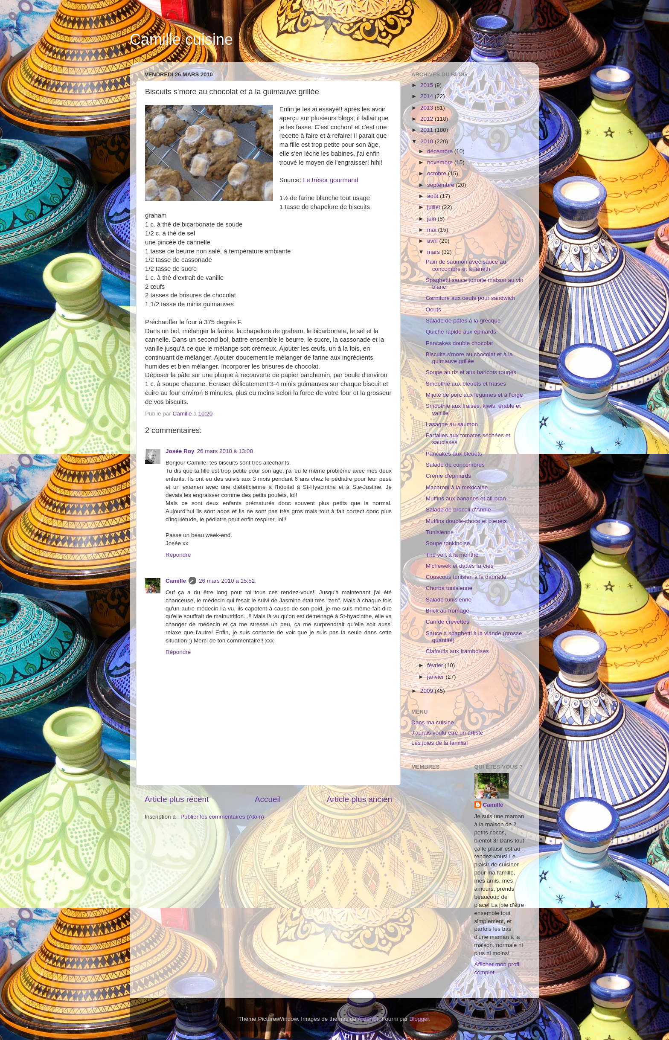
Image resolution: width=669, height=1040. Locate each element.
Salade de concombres (455, 465)
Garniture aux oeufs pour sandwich (470, 298)
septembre (441, 185)
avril (433, 241)
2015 (427, 85)
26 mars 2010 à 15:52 (227, 581)
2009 (427, 691)
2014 (427, 96)
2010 (427, 141)
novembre (440, 162)
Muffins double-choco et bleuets (466, 521)
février (436, 665)
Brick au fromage (447, 610)
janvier (436, 677)
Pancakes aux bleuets (454, 453)
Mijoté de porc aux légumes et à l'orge (474, 395)
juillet (434, 207)
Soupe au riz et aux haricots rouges (471, 372)
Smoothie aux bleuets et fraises (466, 384)
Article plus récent (177, 799)
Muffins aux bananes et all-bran (466, 498)
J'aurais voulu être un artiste (447, 732)
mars (434, 252)
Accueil (268, 799)
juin (432, 218)
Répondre (178, 555)
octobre (437, 173)
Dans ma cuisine (432, 722)
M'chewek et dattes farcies (460, 566)
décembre (440, 151)
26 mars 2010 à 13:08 (225, 451)
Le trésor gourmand (330, 180)
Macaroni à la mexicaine (457, 487)
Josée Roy (180, 451)
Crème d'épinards (448, 476)
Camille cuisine (181, 39)
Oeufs (433, 309)
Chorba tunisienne (449, 588)
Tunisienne (440, 532)
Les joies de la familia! (439, 743)
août (433, 196)
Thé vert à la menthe (452, 555)
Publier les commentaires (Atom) (222, 816)
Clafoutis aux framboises (457, 651)
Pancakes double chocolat (459, 343)
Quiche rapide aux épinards (461, 331)
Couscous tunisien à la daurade (466, 577)
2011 (427, 130)
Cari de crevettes (447, 622)
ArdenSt (368, 1019)
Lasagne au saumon (452, 424)
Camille (176, 581)
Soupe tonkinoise (448, 543)
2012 (427, 119)
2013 (427, 108)
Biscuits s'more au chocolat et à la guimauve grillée (469, 357)
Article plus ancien (359, 799)
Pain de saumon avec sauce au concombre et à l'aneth (466, 265)
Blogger (419, 1019)
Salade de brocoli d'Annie (458, 509)
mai (432, 230)
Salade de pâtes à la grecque (463, 320)
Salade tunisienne (448, 599)
